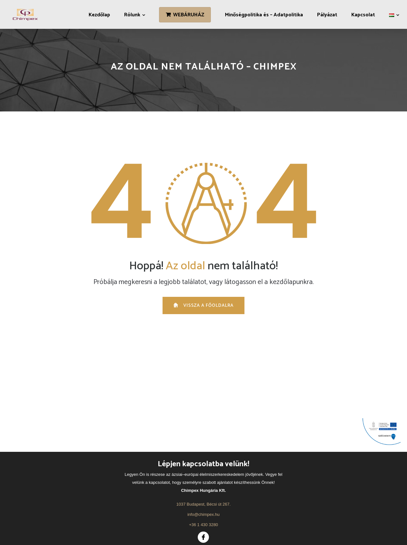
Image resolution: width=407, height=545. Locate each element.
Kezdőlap (99, 15)
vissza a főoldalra (203, 305)
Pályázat (327, 15)
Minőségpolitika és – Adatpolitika (264, 15)
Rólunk (132, 15)
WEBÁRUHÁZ (188, 15)
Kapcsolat (363, 15)
